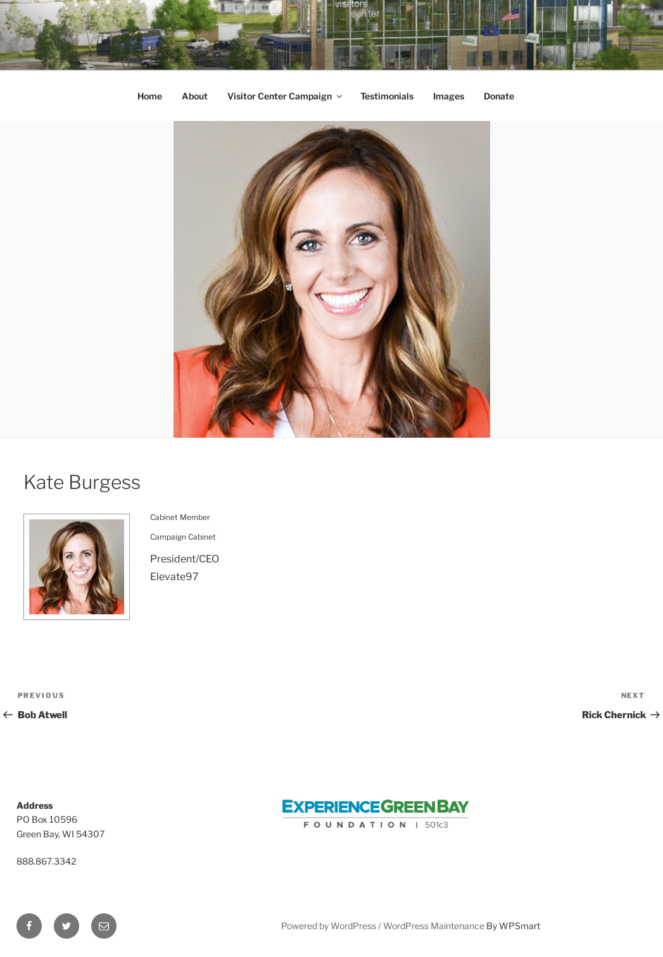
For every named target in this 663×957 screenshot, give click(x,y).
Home (149, 96)
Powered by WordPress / (332, 925)
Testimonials (387, 96)
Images (448, 96)
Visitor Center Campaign (285, 96)
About (195, 96)
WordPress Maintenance (433, 925)
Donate (499, 96)
